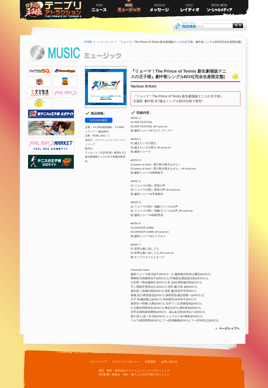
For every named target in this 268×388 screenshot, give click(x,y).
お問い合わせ (169, 361)
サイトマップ (98, 361)
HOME (88, 42)
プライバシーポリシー (126, 361)
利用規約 (150, 361)
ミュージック (105, 42)
